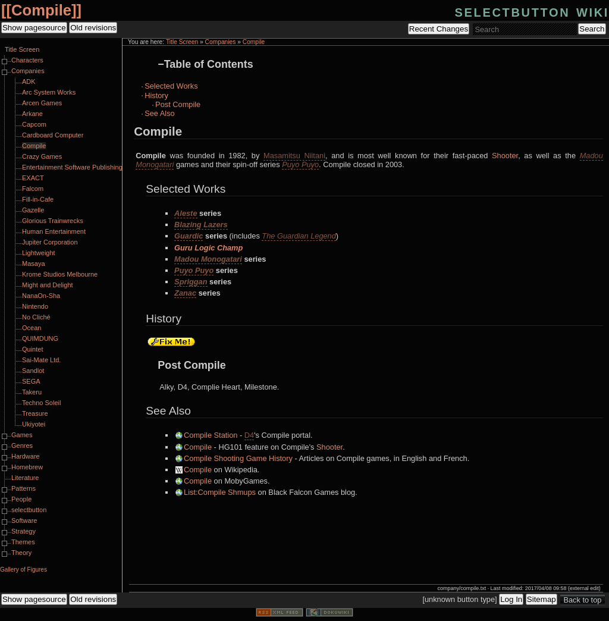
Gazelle (33, 210)
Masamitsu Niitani (294, 155)
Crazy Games (42, 156)
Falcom (32, 188)
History (156, 95)
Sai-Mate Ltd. (41, 359)
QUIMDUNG (40, 338)
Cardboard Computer (52, 135)
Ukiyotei (33, 424)
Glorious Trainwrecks (52, 220)
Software (24, 520)
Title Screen (182, 42)
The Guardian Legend (299, 235)
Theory (21, 552)
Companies (220, 42)
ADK (29, 81)
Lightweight (38, 252)
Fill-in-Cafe (38, 199)
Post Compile (177, 104)
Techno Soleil (41, 402)
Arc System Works (49, 92)
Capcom (34, 124)
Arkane (32, 113)
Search (591, 28)
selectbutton (28, 509)
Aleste (185, 213)
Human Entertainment (54, 231)
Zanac (185, 292)
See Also (160, 113)
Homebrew (27, 467)
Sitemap (541, 599)
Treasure (35, 413)
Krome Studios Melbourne (60, 274)
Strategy (23, 531)
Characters (27, 60)
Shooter (505, 155)
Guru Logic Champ (208, 247)
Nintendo (35, 306)
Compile (41, 10)
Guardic (188, 235)
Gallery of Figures (23, 569)
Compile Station (210, 435)
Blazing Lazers (201, 224)
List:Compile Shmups (220, 492)
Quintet (32, 349)
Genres (22, 445)
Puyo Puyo (300, 164)
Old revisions (93, 27)
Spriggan (190, 281)
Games (21, 434)
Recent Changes (438, 28)
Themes (23, 541)
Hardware (25, 456)
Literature (25, 477)
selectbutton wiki (532, 11)
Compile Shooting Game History (238, 458)
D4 (249, 435)
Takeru (32, 392)
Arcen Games (42, 102)
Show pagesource (34, 27)
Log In (511, 599)
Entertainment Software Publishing (72, 167)
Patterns (23, 488)
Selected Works (171, 85)
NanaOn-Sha (41, 295)
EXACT (33, 177)
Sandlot (33, 370)
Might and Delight (47, 284)
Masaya (33, 263)
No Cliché (36, 317)
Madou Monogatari (208, 259)
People (21, 499)
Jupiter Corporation (50, 242)
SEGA (31, 381)
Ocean (31, 327)
